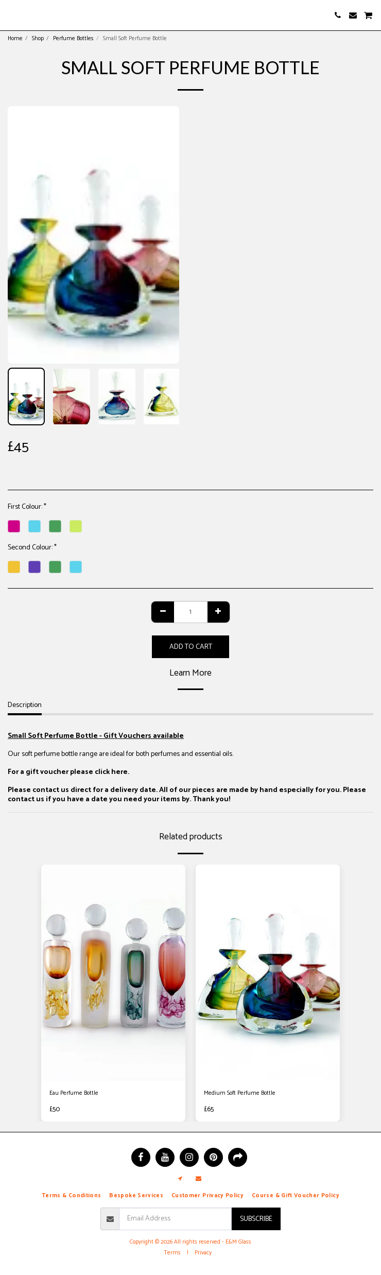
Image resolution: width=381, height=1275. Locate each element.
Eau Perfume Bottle (73, 1093)
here (119, 772)
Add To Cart (190, 647)
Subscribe (256, 1219)
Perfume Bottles (73, 38)
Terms (172, 1252)
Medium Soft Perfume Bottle (239, 1093)
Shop (38, 38)
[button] (11, 15)
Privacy (203, 1252)
